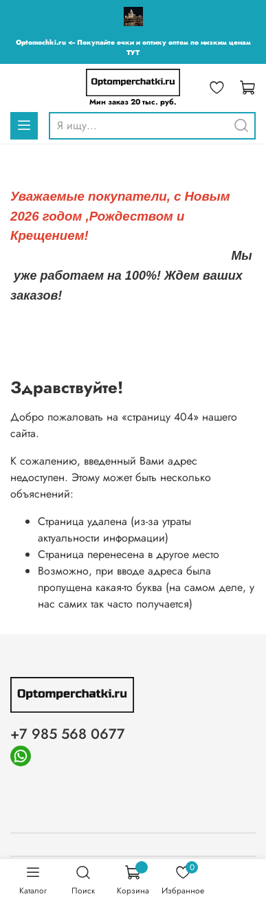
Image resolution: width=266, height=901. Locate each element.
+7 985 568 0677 (67, 734)
